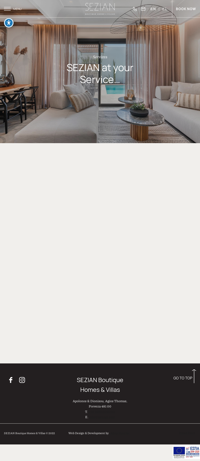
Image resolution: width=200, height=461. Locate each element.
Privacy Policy (187, 432)
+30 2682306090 (101, 411)
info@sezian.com (102, 416)
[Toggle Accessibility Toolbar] (8, 17)
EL (164, 8)
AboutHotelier (120, 432)
